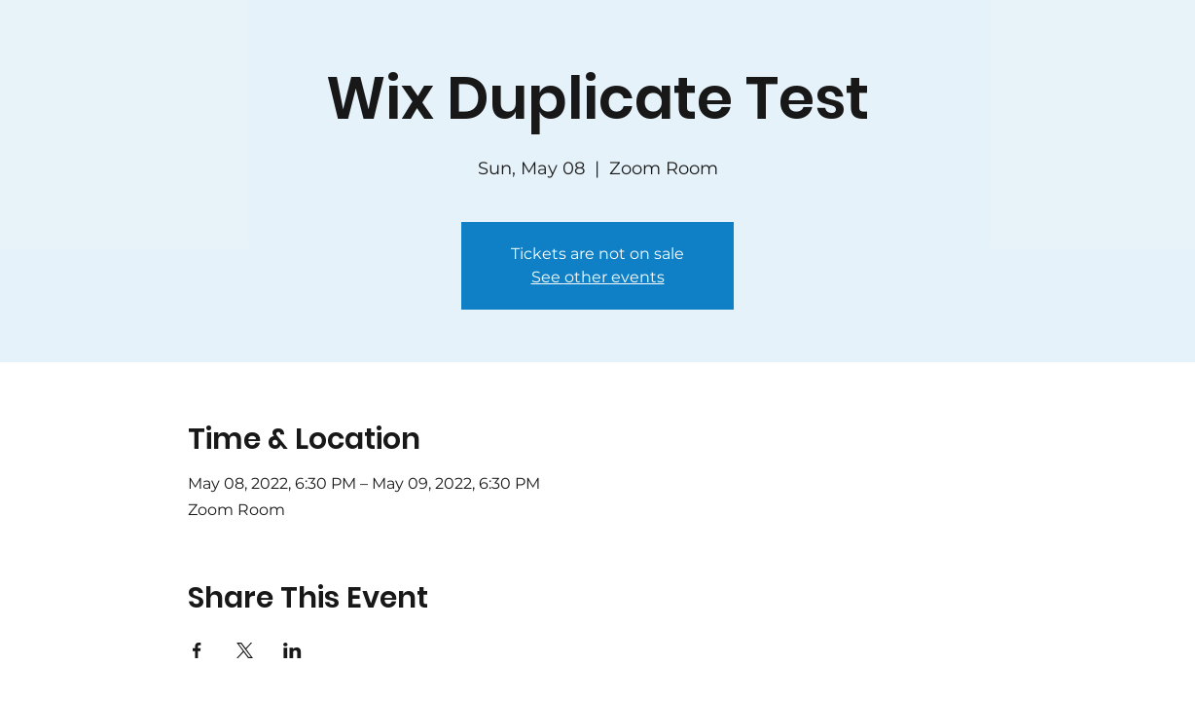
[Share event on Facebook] (197, 650)
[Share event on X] (244, 650)
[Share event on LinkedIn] (292, 650)
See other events (598, 277)
